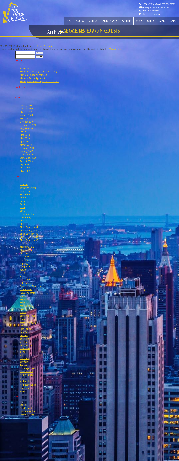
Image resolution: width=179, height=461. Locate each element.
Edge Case (25, 259)
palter (23, 312)
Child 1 (23, 220)
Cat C (22, 210)
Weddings (93, 20)
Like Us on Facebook (151, 11)
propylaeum (26, 332)
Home (68, 20)
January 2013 (26, 108)
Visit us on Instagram (151, 14)
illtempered (26, 289)
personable (25, 325)
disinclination (27, 246)
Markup (24, 299)
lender (23, 296)
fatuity (23, 269)
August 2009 (26, 161)
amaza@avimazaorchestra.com (155, 7)
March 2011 (26, 118)
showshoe (25, 348)
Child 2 (23, 223)
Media (23, 302)
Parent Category (28, 322)
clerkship (24, 243)
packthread (26, 309)
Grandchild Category (30, 286)
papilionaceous (27, 315)
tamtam (24, 361)
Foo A (22, 273)
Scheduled (25, 68)
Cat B (22, 207)
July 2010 (24, 131)
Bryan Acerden (44, 46)
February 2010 (27, 147)
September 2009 (28, 157)
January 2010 (26, 151)
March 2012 (26, 111)
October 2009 (27, 154)
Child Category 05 (29, 240)
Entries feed (26, 408)
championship (27, 213)
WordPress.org (27, 414)
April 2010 (25, 141)
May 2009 (25, 170)
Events (162, 20)
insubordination (28, 292)
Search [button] (39, 53)
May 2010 (25, 138)
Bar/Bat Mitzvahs (109, 20)
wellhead (24, 381)
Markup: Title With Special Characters (39, 81)
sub (21, 355)
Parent (23, 319)
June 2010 (25, 134)
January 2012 (26, 115)
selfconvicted (26, 345)
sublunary (25, 358)
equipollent (26, 266)
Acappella (126, 20)
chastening (25, 217)
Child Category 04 (29, 236)
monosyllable (26, 305)
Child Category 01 (29, 227)
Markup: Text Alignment (32, 78)
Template (25, 364)
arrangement (26, 191)
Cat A (22, 204)
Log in (23, 404)
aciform (24, 184)
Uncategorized (27, 368)
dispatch (24, 253)
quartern (24, 338)
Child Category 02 (29, 230)
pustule (24, 335)
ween (22, 378)
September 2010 (28, 124)
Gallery (150, 20)
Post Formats (26, 328)
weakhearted (26, 374)
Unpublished (26, 371)
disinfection (26, 250)
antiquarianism (28, 187)
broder (23, 197)
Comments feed (28, 411)
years (22, 391)
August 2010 (26, 128)
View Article (115, 49)
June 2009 (25, 167)
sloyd (22, 351)
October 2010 (27, 121)
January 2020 (26, 105)
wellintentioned (28, 384)
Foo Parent (25, 279)
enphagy (24, 263)
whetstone (25, 387)
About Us (80, 20)
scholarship (25, 342)
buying (23, 200)
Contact (173, 20)
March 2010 (26, 144)
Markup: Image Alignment (33, 74)
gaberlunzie (26, 282)
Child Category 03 (29, 233)
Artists (139, 20)
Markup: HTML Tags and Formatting (39, 71)
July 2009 (24, 164)
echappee (24, 256)
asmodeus (25, 194)
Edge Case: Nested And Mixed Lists (89, 31)
